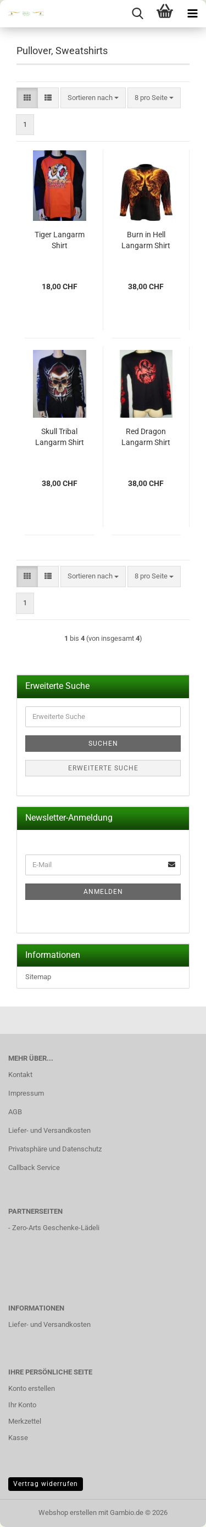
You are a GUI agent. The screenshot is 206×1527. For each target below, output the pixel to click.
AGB (15, 1112)
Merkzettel (24, 1421)
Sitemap (38, 977)
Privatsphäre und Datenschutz (55, 1149)
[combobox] (93, 98)
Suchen (103, 743)
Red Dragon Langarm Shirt (145, 437)
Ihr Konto (22, 1405)
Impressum (26, 1093)
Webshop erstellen (67, 1512)
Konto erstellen (31, 1388)
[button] (27, 98)
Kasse (18, 1438)
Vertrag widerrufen (45, 1484)
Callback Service (34, 1167)
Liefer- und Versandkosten (49, 1130)
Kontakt (20, 1074)
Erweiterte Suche (103, 768)
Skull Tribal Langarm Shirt (59, 437)
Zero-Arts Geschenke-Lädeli (55, 1228)
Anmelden (103, 892)
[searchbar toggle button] (137, 13)
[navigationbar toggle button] (192, 13)
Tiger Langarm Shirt (60, 240)
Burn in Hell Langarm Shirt (145, 240)
